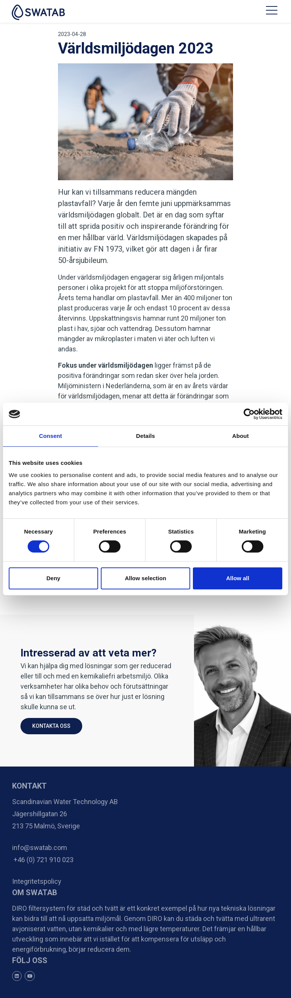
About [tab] (240, 436)
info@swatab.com (39, 848)
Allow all (237, 578)
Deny (53, 578)
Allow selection (145, 578)
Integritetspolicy (36, 881)
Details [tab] (145, 436)
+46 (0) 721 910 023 (43, 860)
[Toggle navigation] (272, 11)
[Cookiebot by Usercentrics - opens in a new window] (249, 414)
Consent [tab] (50, 436)
